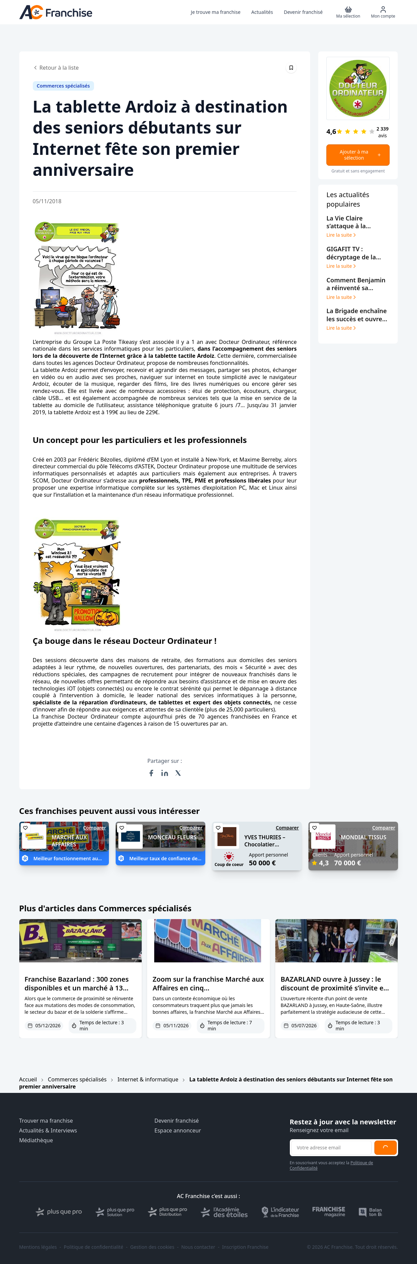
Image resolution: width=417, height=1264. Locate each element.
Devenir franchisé (177, 1120)
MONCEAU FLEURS (172, 837)
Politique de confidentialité (93, 1247)
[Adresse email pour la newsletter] (331, 1148)
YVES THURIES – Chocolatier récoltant (265, 844)
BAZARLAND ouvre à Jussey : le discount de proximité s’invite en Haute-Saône (334, 988)
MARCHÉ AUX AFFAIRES (69, 841)
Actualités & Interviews (48, 1130)
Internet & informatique (147, 1079)
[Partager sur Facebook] (151, 773)
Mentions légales (38, 1247)
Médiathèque (36, 1140)
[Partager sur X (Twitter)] (178, 773)
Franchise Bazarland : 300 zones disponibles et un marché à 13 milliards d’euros (77, 988)
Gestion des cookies (152, 1247)
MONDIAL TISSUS (364, 837)
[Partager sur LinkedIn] (164, 773)
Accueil (28, 1079)
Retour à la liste (56, 67)
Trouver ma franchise (46, 1120)
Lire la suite (341, 235)
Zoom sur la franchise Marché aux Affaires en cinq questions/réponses (208, 988)
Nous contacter (198, 1247)
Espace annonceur (178, 1130)
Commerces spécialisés (77, 1079)
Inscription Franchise (245, 1247)
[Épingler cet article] (291, 67)
